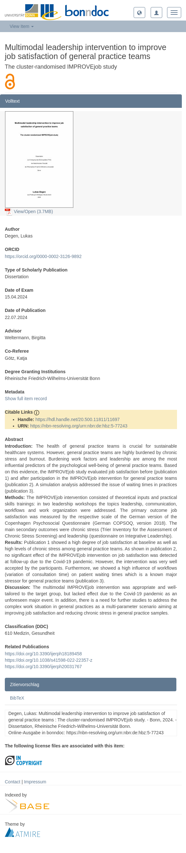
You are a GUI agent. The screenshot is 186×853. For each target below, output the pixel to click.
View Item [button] (22, 26)
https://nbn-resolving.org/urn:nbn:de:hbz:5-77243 (79, 425)
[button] (139, 12)
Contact (12, 781)
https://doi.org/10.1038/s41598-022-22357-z (48, 660)
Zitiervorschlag (24, 684)
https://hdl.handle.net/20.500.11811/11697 (77, 419)
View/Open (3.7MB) (29, 211)
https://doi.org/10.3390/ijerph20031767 (43, 666)
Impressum (35, 781)
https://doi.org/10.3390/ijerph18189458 (43, 653)
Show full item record (26, 398)
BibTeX (17, 698)
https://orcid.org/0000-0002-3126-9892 (43, 256)
